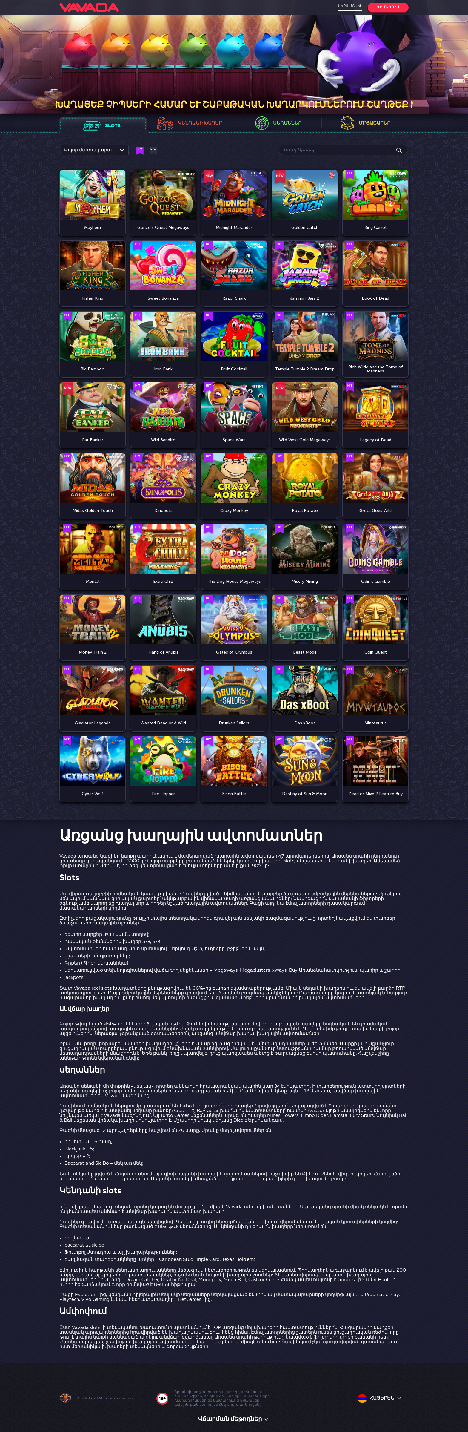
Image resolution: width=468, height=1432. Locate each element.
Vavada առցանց (79, 856)
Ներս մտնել (350, 6)
